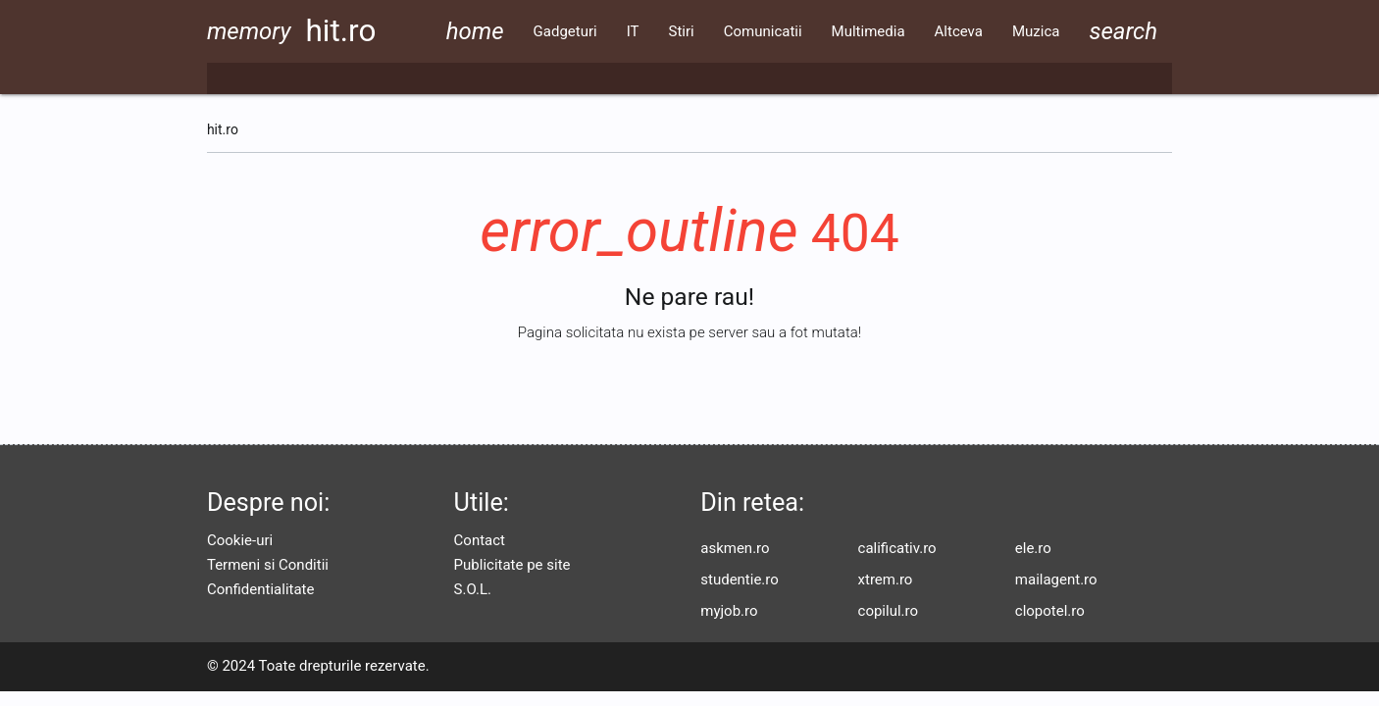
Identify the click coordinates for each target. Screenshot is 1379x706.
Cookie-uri (240, 540)
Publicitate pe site (512, 565)
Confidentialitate (261, 589)
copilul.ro (888, 611)
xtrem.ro (885, 579)
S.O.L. (472, 589)
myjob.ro (728, 611)
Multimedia (868, 31)
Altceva (959, 31)
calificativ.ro (897, 548)
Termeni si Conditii (268, 565)
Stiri (681, 31)
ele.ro (1033, 548)
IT (633, 31)
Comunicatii (763, 31)
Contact (479, 540)
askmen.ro (734, 548)
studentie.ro (739, 579)
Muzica (1035, 31)
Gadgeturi (565, 31)
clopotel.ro (1050, 611)
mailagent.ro (1056, 579)
